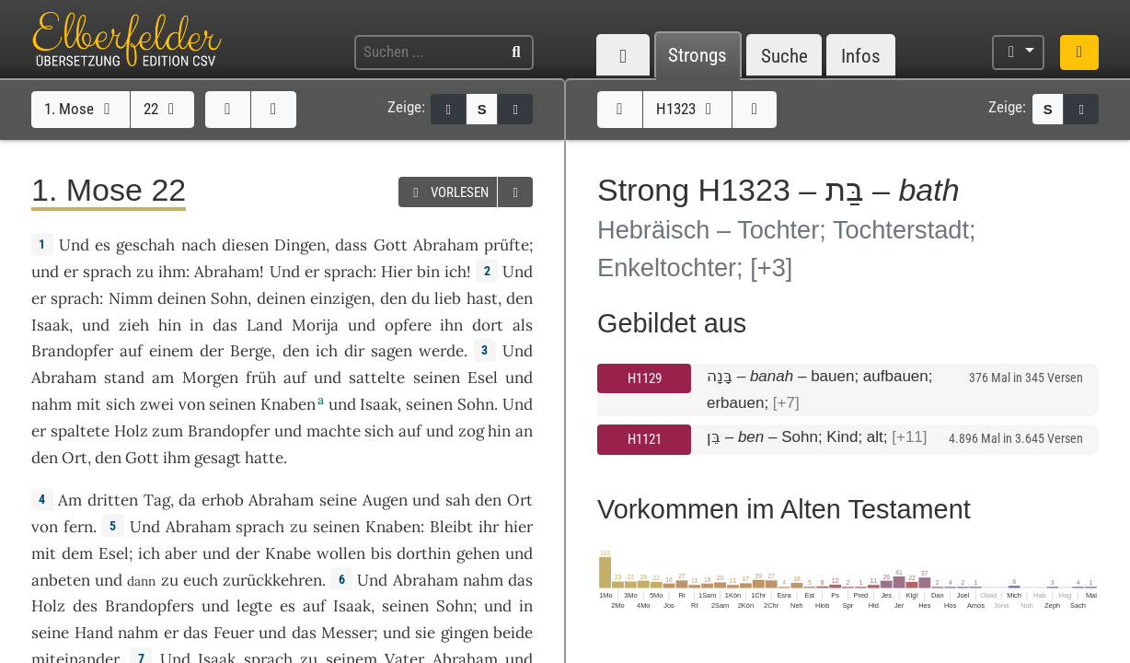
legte (254, 606)
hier (518, 527)
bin (428, 272)
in (196, 325)
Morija (315, 325)
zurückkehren (272, 580)
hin (169, 325)
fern (78, 527)
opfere (408, 325)
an (524, 431)
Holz (131, 431)
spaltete (80, 431)
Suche (784, 55)
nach (198, 245)
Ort (74, 458)
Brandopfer (72, 351)
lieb (447, 298)
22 (162, 108)
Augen (385, 500)
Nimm (131, 298)
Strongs (697, 55)
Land (264, 325)
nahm (51, 404)
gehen (478, 553)
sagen (391, 351)
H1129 (645, 378)
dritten (112, 500)
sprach (107, 272)
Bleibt (451, 527)
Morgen (210, 377)
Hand (94, 632)
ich (455, 272)
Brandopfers (149, 606)
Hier (396, 272)
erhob (223, 500)
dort (487, 325)
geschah (145, 245)
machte (333, 431)
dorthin (424, 553)
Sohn (229, 298)
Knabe (288, 553)
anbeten (60, 580)
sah (457, 500)
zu (145, 272)
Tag (157, 500)
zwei (157, 404)
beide (513, 632)
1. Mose (80, 108)
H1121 (645, 439)
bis (381, 553)
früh (261, 377)
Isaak (50, 325)
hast (482, 298)
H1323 (687, 108)
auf (131, 351)
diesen (245, 245)
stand (124, 377)
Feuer (233, 632)
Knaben (288, 404)
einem (171, 351)
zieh (134, 325)
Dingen (300, 245)
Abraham (446, 245)
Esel (482, 377)
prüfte (506, 245)
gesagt (217, 458)
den (393, 298)
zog (471, 431)
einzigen (340, 298)
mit (88, 404)
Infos (861, 55)
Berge (250, 351)
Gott (391, 245)
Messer (347, 632)
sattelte (377, 377)
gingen (465, 632)
